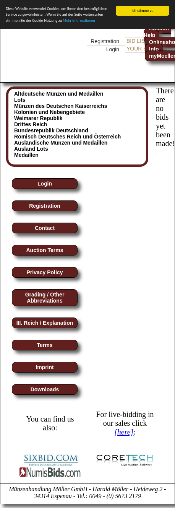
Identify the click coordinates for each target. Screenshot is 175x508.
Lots (20, 100)
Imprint (44, 367)
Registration (105, 41)
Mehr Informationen (79, 20)
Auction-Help (157, 31)
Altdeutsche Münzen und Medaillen (58, 94)
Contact (45, 228)
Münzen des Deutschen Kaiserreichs (60, 106)
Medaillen (26, 155)
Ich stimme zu (142, 10)
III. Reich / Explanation (44, 323)
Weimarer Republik (38, 118)
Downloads (45, 389)
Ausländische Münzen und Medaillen (60, 143)
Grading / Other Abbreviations (45, 297)
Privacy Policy (45, 272)
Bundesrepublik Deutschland (51, 130)
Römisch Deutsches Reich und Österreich (67, 137)
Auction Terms (44, 250)
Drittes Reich (30, 124)
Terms (45, 345)
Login (112, 49)
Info (154, 49)
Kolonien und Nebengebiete (49, 112)
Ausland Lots (31, 149)
